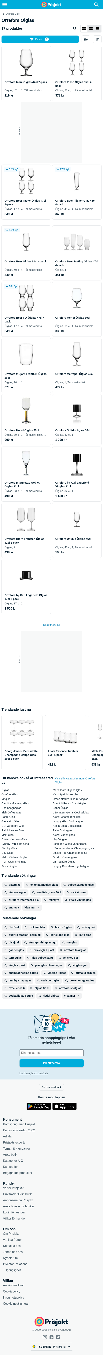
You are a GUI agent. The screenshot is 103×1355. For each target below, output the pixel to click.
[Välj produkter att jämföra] (86, 39)
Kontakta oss (12, 1245)
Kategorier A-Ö (13, 1160)
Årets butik (10, 1154)
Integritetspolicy (13, 1297)
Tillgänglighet (12, 1270)
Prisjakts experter (15, 1142)
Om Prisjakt (11, 1233)
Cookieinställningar (16, 1303)
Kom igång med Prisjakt (19, 1124)
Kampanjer (10, 1166)
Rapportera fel (51, 624)
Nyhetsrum (10, 1258)
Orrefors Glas (13, 14)
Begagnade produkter (17, 1172)
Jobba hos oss (13, 1252)
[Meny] (5, 5)
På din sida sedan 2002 (19, 1130)
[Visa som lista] (90, 28)
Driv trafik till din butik (17, 1194)
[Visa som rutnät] (84, 28)
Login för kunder (14, 1212)
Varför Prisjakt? (13, 1188)
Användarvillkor (13, 1285)
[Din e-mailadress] (52, 1052)
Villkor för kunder (14, 1218)
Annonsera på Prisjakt (18, 1200)
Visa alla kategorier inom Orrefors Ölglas (75, 780)
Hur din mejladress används (34, 1073)
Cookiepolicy (11, 1291)
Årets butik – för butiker (18, 1206)
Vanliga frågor (12, 1239)
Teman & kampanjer (16, 1148)
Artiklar (8, 1136)
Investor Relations (15, 1264)
